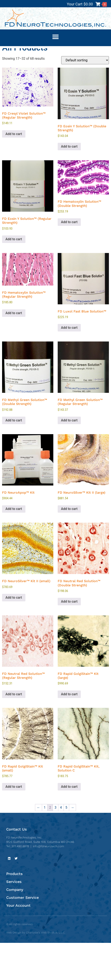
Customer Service (22, 910)
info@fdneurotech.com (48, 859)
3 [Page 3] (55, 820)
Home (6, 50)
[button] (55, 37)
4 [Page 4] (61, 820)
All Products (21, 50)
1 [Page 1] (45, 820)
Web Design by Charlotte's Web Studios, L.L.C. (35, 945)
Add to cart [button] (13, 147)
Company (14, 902)
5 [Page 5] (66, 820)
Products (14, 887)
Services (14, 895)
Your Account (18, 918)
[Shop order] (85, 73)
